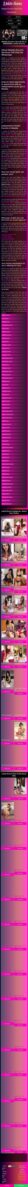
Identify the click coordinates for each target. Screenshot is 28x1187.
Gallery (19, 20)
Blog (19, 23)
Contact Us (14, 27)
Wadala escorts (5, 184)
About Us (18, 16)
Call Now (7, 1185)
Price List (10, 23)
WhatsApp (21, 1185)
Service (10, 20)
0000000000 (11, 12)
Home (9, 16)
